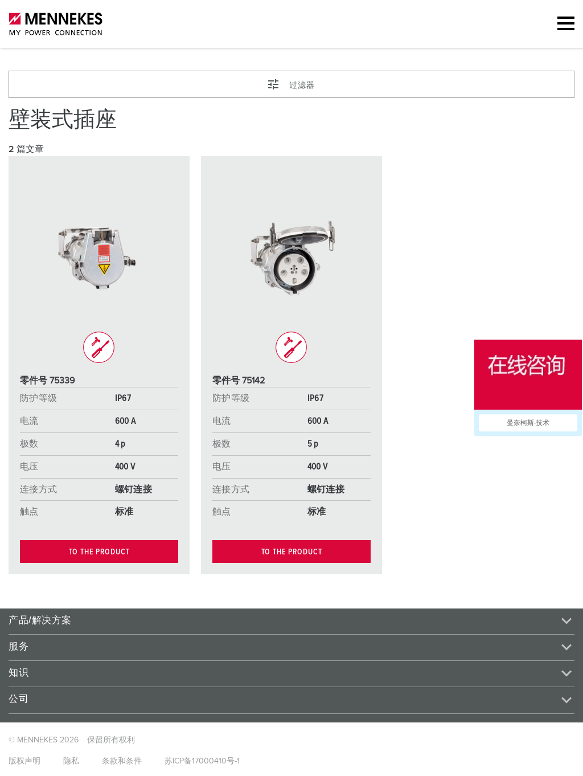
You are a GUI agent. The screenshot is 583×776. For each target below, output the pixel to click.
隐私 (71, 761)
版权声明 (24, 761)
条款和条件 (122, 761)
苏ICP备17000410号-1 (202, 761)
